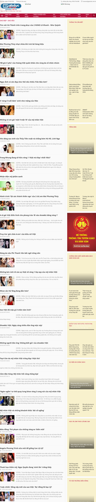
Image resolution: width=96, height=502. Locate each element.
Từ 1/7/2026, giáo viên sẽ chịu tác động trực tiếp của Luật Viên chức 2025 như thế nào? (83, 398)
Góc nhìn (22, 480)
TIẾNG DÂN (72, 327)
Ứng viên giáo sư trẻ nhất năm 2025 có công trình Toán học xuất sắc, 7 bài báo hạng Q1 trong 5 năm (88, 47)
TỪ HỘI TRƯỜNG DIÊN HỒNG (78, 178)
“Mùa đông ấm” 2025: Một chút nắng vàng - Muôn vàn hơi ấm (81, 143)
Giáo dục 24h (7, 480)
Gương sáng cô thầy (76, 340)
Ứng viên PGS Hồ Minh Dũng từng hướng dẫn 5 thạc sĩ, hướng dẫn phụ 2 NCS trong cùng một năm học (74, 47)
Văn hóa (62, 480)
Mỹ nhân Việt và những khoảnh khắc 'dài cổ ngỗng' (22, 102)
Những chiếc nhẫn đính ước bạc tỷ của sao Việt (20, 444)
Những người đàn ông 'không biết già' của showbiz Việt (24, 12)
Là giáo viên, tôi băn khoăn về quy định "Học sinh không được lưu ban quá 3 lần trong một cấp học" (84, 436)
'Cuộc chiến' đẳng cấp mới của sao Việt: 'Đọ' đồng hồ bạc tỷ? (26, 179)
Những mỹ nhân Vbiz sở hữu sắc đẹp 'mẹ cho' (20, 425)
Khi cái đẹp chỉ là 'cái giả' (11, 349)
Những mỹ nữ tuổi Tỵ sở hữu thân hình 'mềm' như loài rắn (26, 292)
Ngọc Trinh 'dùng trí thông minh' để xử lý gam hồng (22, 330)
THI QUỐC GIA (73, 315)
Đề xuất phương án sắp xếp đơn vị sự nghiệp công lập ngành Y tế (88, 104)
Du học (43, 480)
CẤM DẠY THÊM (74, 321)
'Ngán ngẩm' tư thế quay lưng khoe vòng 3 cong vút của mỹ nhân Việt (30, 83)
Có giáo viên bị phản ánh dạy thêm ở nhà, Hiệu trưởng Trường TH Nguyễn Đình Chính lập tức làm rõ (83, 389)
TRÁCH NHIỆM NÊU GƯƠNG (78, 239)
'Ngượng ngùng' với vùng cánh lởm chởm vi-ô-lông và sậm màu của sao (31, 236)
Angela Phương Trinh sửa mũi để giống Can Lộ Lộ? (21, 140)
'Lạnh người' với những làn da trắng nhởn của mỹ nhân (24, 217)
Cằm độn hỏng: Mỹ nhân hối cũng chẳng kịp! (19, 60)
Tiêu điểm (15, 480)
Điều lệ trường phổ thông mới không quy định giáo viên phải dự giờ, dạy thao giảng (83, 469)
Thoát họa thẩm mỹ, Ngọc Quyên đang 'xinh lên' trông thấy (25, 159)
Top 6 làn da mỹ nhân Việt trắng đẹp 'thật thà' (20, 36)
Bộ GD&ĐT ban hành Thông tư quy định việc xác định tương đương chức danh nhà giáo (84, 408)
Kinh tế (68, 480)
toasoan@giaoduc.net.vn (63, 493)
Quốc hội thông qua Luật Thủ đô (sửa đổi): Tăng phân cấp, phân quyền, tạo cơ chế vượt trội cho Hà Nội (88, 226)
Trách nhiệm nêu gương (33, 480)
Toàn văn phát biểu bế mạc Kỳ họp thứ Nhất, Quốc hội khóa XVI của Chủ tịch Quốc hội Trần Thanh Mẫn (81, 201)
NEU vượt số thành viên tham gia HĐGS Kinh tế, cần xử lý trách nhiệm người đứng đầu (88, 285)
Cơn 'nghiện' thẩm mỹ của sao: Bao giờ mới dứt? (21, 255)
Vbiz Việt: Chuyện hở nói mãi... (13, 273)
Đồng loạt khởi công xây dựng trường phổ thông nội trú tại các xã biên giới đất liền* (81, 82)
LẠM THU (72, 334)
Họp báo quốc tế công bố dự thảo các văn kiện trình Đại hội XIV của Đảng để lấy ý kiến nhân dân (74, 106)
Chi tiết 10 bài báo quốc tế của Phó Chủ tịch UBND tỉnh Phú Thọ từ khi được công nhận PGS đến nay (81, 23)
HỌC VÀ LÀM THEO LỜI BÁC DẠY (79, 118)
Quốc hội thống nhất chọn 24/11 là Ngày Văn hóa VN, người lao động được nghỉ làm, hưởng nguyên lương (74, 226)
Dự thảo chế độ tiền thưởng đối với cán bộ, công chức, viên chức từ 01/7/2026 (84, 461)
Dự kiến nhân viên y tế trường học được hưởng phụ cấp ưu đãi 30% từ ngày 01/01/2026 (83, 445)
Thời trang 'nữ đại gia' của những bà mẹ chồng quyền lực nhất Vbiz (29, 198)
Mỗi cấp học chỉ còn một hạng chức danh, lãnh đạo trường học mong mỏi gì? (84, 417)
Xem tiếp (31, 461)
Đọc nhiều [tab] (81, 354)
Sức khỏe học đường (52, 480)
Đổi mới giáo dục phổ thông (76, 346)
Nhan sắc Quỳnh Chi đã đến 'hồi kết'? (16, 311)
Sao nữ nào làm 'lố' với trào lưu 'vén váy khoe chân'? (23, 406)
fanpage (59, 497)
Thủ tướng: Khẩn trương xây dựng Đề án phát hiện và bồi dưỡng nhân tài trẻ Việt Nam (88, 164)
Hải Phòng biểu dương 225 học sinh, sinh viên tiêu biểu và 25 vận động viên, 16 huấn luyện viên (74, 165)
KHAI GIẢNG (73, 309)
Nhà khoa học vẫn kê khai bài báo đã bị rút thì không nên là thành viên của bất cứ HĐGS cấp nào (75, 286)
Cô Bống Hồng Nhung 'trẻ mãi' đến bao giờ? (19, 368)
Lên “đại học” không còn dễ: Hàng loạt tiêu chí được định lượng (84, 453)
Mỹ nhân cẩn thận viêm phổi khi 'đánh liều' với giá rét (23, 387)
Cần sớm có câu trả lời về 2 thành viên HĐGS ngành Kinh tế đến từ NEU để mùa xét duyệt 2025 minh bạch (81, 262)
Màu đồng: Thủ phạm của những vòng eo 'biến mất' (22, 121)
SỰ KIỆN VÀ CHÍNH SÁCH (77, 59)
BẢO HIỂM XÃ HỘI (74, 303)
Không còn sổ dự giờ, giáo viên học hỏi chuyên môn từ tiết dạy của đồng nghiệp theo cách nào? (84, 426)
